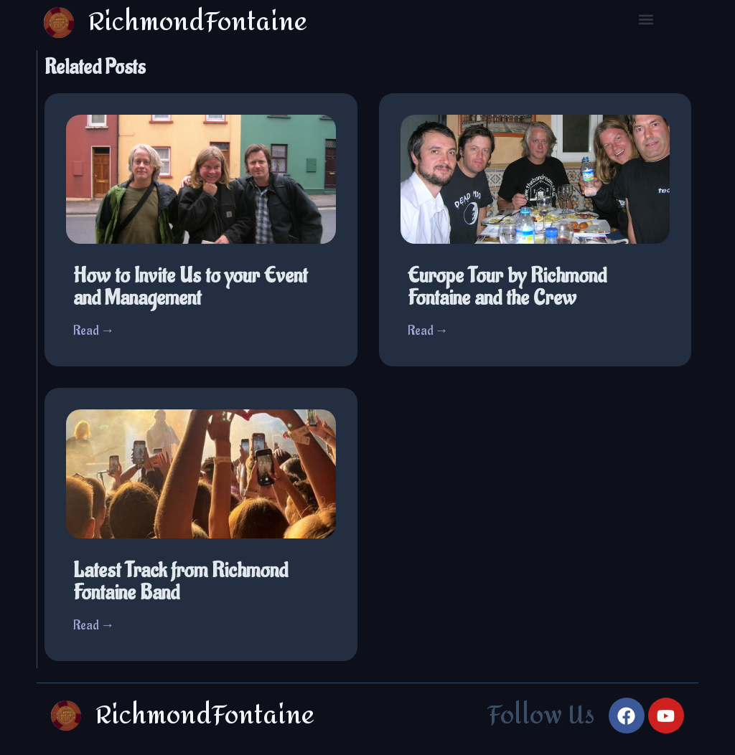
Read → (93, 331)
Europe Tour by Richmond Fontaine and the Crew (507, 287)
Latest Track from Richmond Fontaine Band (180, 582)
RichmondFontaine (204, 715)
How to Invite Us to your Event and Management (190, 287)
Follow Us (540, 715)
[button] (645, 19)
